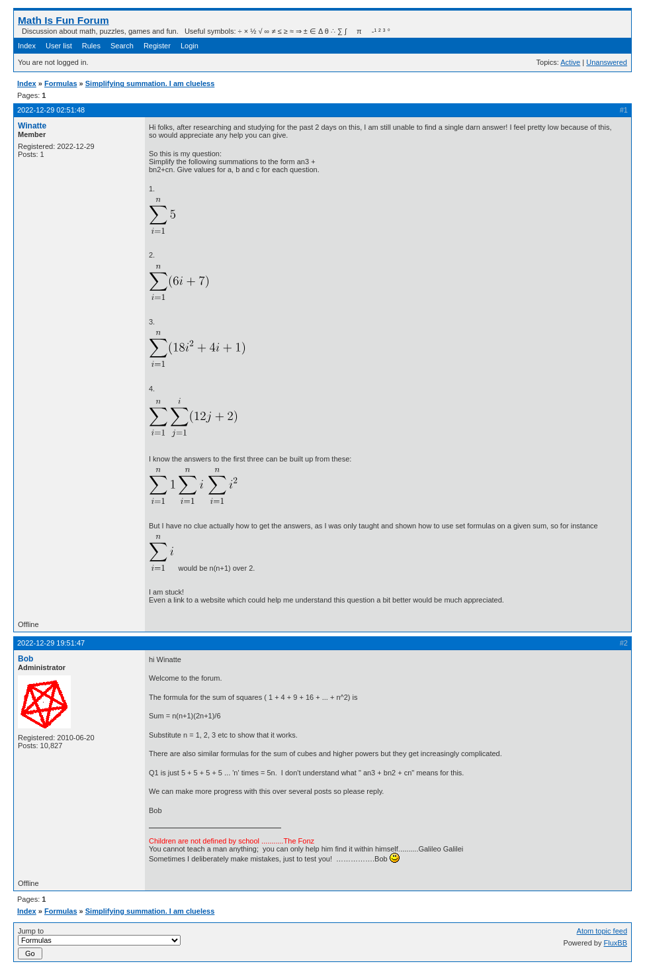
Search (122, 46)
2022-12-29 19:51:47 (51, 643)
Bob (25, 658)
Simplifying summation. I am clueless (150, 83)
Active (570, 62)
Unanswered (606, 62)
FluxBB (615, 943)
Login (189, 46)
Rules (91, 46)
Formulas (60, 83)
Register (157, 46)
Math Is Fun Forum (63, 20)
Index (27, 46)
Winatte (32, 125)
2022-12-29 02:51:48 (51, 110)
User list (59, 46)
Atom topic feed (602, 931)
